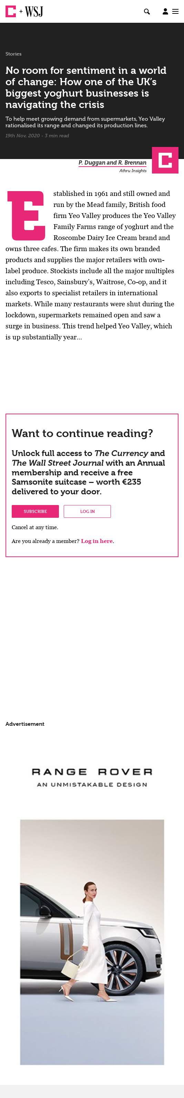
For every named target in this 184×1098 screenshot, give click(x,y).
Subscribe (35, 511)
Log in (87, 511)
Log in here (97, 541)
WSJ (30, 9)
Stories (14, 54)
